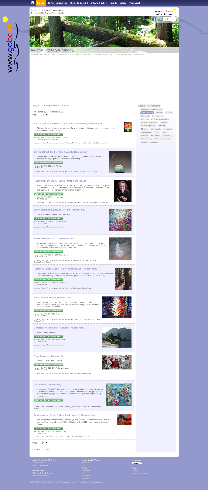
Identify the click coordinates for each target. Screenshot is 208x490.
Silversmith (155, 135)
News (84, 473)
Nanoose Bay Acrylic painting (52, 50)
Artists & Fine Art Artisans (123, 54)
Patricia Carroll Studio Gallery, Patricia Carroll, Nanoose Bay (64, 415)
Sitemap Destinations (140, 473)
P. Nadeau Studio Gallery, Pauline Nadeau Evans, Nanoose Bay (65, 269)
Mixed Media (156, 129)
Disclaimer (86, 478)
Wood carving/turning (149, 142)
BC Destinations (62, 54)
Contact (85, 468)
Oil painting (167, 129)
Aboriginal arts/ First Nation (151, 109)
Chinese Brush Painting (160, 119)
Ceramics (145, 119)
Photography (146, 132)
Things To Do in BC (79, 3)
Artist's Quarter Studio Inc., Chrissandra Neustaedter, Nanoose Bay (68, 123)
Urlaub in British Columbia (42, 473)
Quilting (165, 132)
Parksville (98, 54)
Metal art (144, 129)
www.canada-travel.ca (41, 475)
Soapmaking (167, 135)
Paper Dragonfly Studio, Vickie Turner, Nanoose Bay (60, 181)
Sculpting (144, 135)
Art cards (159, 113)
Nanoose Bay (107, 54)
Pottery (156, 132)
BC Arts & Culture (99, 3)
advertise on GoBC (41, 449)
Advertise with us (39, 463)
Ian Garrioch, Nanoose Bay (47, 384)
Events (113, 3)
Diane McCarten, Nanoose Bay (49, 356)
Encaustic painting (148, 126)
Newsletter (86, 470)
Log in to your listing (40, 465)
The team (85, 465)
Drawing (164, 122)
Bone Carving (157, 116)
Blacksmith (145, 116)
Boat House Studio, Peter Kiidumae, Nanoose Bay (59, 328)
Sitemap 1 (136, 471)
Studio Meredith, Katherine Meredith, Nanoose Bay (59, 210)
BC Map (40, 3)
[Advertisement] (104, 78)
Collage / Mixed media (149, 122)
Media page (86, 475)
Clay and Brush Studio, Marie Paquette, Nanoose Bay (61, 152)
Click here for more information (48, 134)
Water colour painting (163, 139)
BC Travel (43, 54)
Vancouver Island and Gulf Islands (81, 54)
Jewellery (161, 126)
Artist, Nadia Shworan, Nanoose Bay (52, 297)
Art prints (168, 113)
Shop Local (134, 3)
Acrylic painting (139, 54)
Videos (123, 3)
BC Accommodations (57, 3)
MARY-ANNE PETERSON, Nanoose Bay (54, 238)
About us (85, 463)
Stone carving (146, 139)
